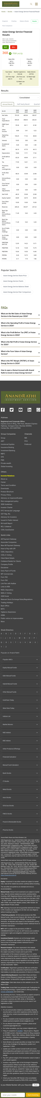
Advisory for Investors (9, 517)
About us (4, 479)
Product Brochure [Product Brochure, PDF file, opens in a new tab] (7, 492)
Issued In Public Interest (9, 520)
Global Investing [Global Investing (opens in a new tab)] (6, 466)
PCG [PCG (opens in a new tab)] (26, 441)
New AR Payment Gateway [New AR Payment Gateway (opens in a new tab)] (10, 545)
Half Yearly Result (23, 104)
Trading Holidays (7, 602)
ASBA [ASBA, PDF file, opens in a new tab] (3, 615)
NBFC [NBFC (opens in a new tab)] (3, 454)
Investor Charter (7, 507)
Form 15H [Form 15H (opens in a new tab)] (4, 580)
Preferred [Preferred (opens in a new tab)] (27, 444)
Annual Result (7, 104)
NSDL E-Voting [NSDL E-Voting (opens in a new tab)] (6, 593)
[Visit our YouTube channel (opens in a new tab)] (20, 410)
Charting (13, 21)
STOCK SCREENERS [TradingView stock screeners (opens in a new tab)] (7, 992)
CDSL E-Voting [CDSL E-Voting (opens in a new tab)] (6, 555)
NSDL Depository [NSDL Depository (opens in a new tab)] (7, 590)
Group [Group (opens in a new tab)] (3, 438)
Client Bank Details (7, 558)
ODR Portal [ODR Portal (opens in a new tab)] (5, 596)
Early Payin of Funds (8, 571)
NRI (25, 438)
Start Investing (33, 1095)
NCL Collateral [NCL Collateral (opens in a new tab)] (6, 526)
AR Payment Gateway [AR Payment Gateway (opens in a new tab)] (8, 539)
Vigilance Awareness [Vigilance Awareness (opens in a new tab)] (8, 612)
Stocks (10, 12)
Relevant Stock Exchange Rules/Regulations (16, 599)
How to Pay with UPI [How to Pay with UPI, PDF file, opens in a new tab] (8, 548)
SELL (13, 47)
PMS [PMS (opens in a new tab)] (2, 460)
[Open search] (31, 4)
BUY (5, 47)
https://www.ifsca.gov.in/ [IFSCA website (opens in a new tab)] (8, 875)
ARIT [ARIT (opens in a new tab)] (2, 441)
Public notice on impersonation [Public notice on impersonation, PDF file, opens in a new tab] (12, 618)
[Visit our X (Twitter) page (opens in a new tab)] (11, 410)
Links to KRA (5, 587)
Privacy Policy (6, 495)
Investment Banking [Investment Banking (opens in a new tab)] (8, 450)
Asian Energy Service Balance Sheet (16, 286)
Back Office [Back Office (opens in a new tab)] (5, 606)
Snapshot (5, 21)
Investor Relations (8, 476)
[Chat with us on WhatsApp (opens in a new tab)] (38, 410)
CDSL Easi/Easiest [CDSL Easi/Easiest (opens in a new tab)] (7, 530)
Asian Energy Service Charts (13, 281)
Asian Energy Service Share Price (15, 276)
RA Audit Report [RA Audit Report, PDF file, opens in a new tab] (6, 523)
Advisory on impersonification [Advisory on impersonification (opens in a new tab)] (12, 498)
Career (3, 482)
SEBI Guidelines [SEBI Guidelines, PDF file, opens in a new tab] (6, 504)
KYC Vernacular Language (10, 511)
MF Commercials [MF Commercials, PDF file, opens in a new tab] (7, 574)
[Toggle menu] (36, 4)
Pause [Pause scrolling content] (36, 1085)
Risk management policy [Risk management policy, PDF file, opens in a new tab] (9, 501)
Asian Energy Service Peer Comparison (17, 292)
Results (34, 21)
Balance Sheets (24, 21)
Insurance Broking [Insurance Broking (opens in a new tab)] (7, 447)
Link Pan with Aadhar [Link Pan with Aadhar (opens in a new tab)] (8, 583)
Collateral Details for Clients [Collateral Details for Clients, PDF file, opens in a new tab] (11, 561)
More (3, 621)
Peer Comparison (7, 26)
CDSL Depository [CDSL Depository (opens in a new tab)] (7, 552)
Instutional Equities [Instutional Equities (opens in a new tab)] (7, 444)
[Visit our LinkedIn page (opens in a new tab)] (29, 410)
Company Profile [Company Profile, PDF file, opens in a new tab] (7, 564)
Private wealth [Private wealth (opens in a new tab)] (6, 463)
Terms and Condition (8, 485)
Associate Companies (9, 542)
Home (3, 12)
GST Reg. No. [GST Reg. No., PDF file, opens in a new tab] (6, 514)
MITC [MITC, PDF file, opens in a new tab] (3, 609)
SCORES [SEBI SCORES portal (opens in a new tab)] (20, 1031)
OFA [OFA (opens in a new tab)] (2, 457)
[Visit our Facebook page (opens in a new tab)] (3, 410)
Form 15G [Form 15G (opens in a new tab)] (4, 577)
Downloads (5, 488)
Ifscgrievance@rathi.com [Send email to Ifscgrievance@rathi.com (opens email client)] (21, 871)
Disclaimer (4, 567)
